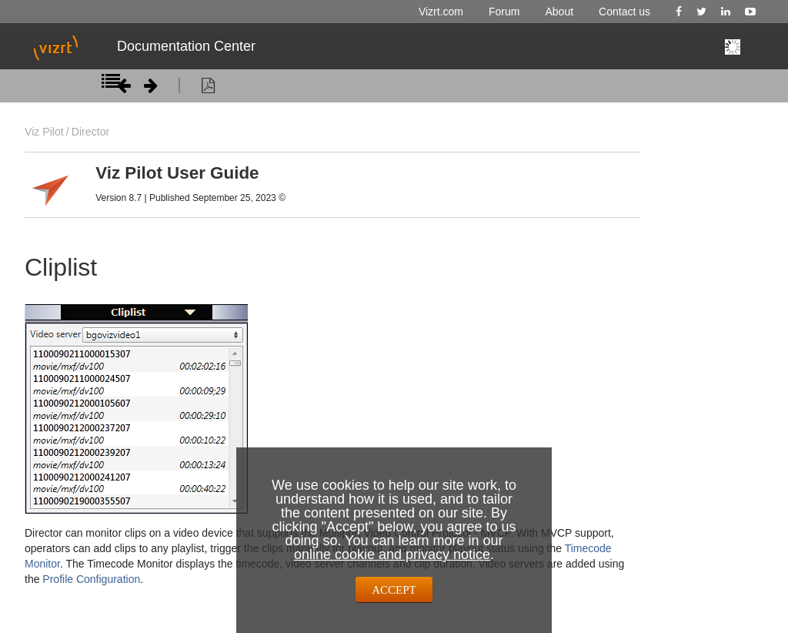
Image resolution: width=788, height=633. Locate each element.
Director (90, 132)
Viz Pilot (44, 132)
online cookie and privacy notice (392, 554)
